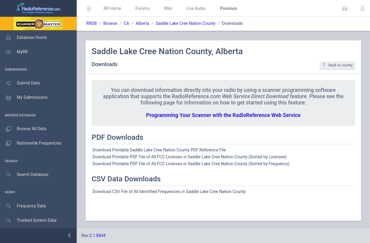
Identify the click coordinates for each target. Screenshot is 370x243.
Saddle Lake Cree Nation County (186, 23)
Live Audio (196, 8)
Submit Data (20, 83)
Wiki (168, 8)
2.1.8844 (97, 235)
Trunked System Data (28, 220)
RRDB (91, 23)
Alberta (142, 23)
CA (126, 23)
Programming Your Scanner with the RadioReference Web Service (223, 115)
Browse (110, 23)
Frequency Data (23, 206)
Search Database (24, 174)
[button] (345, 8)
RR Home (112, 8)
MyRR (14, 51)
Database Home (23, 37)
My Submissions (24, 97)
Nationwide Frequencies (31, 143)
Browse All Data (23, 129)
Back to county (337, 65)
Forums (142, 8)
